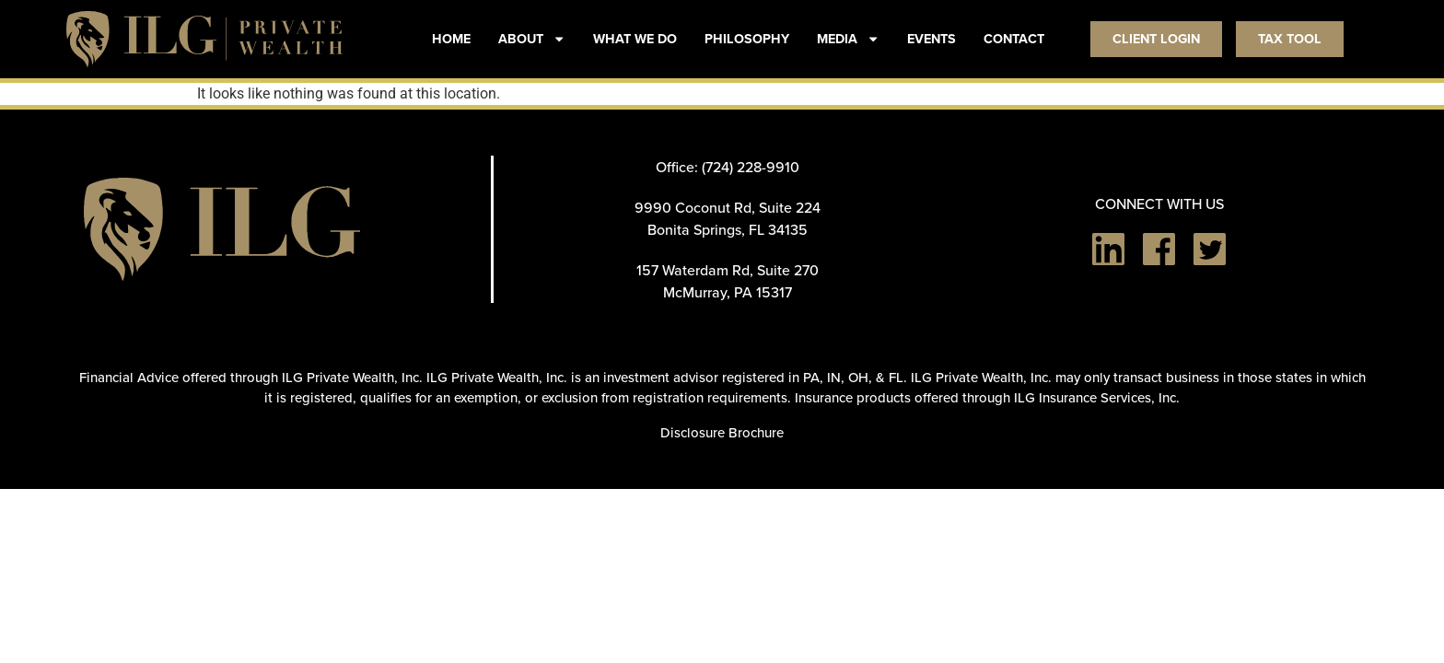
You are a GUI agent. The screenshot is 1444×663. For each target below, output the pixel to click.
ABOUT (531, 38)
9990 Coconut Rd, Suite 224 (728, 207)
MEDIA (848, 38)
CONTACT (1014, 38)
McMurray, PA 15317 (727, 292)
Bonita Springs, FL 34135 (727, 229)
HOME (451, 38)
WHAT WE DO (635, 38)
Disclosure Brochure (722, 432)
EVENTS (931, 38)
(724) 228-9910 (750, 167)
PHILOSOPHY (747, 38)
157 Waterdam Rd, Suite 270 (727, 270)
